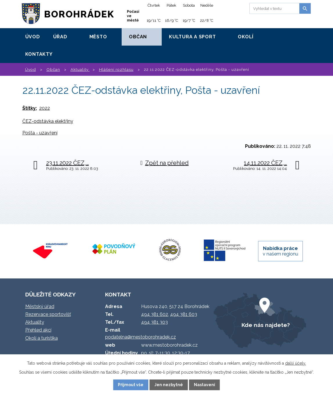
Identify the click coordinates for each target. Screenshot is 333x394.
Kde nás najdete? (266, 325)
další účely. (295, 363)
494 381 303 (154, 322)
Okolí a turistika (41, 338)
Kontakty (39, 54)
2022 (44, 108)
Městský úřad (39, 306)
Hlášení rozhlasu (116, 69)
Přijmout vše (130, 384)
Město (98, 36)
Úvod (32, 36)
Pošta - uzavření (39, 133)
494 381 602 (154, 314)
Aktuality (80, 69)
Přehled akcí (38, 330)
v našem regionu (280, 251)
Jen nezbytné (168, 384)
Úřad (60, 36)
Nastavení (204, 384)
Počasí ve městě (133, 15)
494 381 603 (183, 314)
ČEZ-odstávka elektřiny (47, 121)
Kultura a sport (192, 36)
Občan (138, 36)
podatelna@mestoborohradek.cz (140, 337)
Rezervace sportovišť (48, 314)
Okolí (245, 36)
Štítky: (29, 108)
